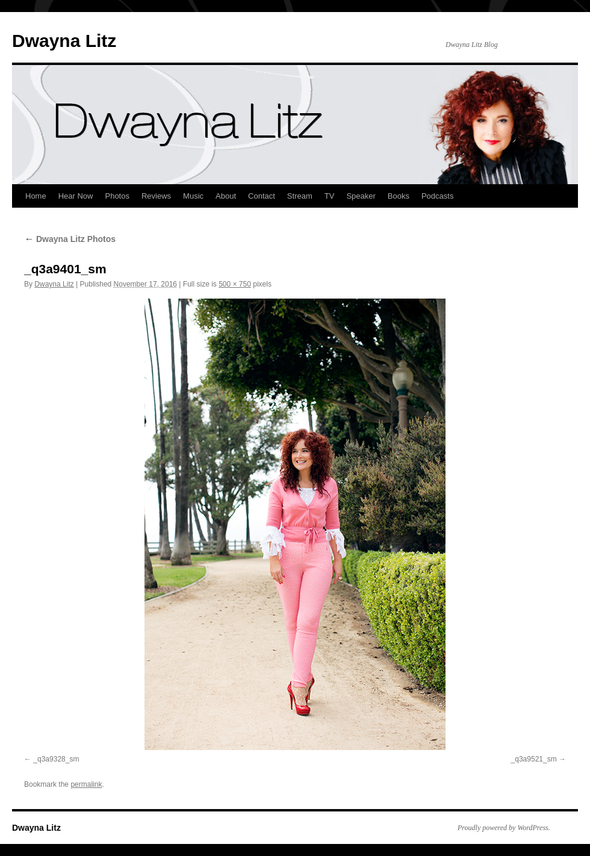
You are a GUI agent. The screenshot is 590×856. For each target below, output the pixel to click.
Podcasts (437, 195)
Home (35, 195)
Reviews (156, 195)
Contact (261, 195)
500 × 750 (235, 284)
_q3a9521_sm (534, 759)
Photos (117, 195)
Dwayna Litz (64, 41)
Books (398, 195)
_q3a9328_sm (56, 759)
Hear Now (75, 195)
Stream (299, 195)
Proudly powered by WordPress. (504, 827)
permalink (86, 784)
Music (193, 195)
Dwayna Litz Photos (70, 239)
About (226, 195)
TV (329, 195)
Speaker (360, 195)
